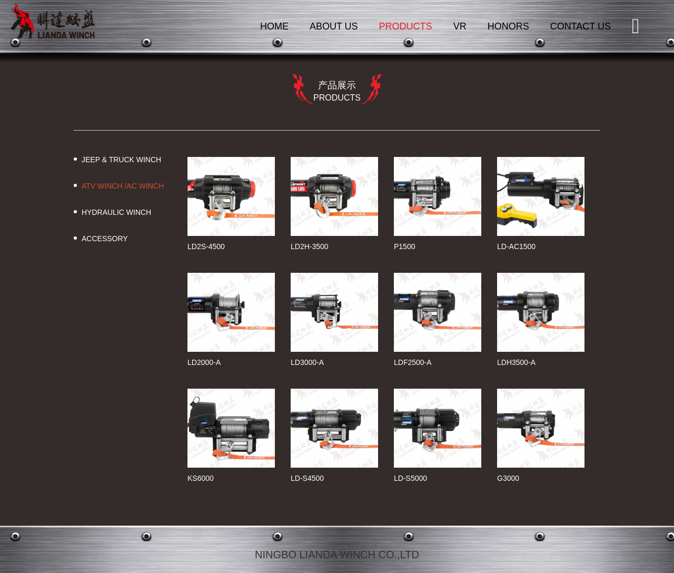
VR (460, 26)
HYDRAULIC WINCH (116, 212)
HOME (274, 26)
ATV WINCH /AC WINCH (123, 186)
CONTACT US (580, 26)
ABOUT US (334, 26)
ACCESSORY (105, 238)
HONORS (508, 26)
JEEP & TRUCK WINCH (121, 159)
